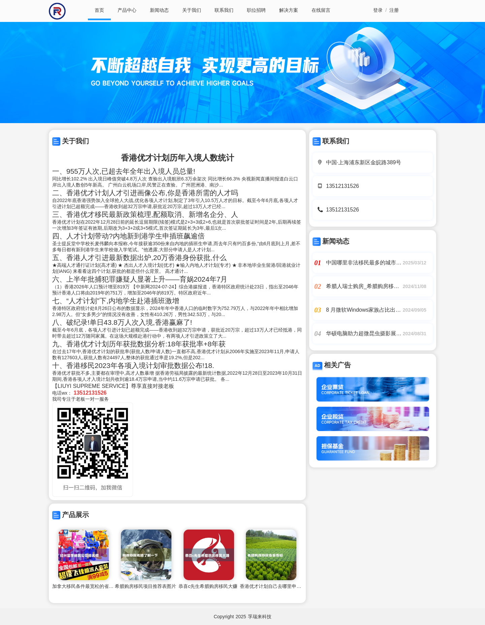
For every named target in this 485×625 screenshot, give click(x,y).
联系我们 (224, 10)
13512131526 (342, 186)
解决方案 (288, 10)
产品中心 (127, 10)
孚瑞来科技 (259, 616)
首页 (99, 10)
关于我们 (191, 10)
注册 (394, 10)
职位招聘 (256, 10)
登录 (378, 10)
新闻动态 (159, 10)
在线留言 (321, 10)
